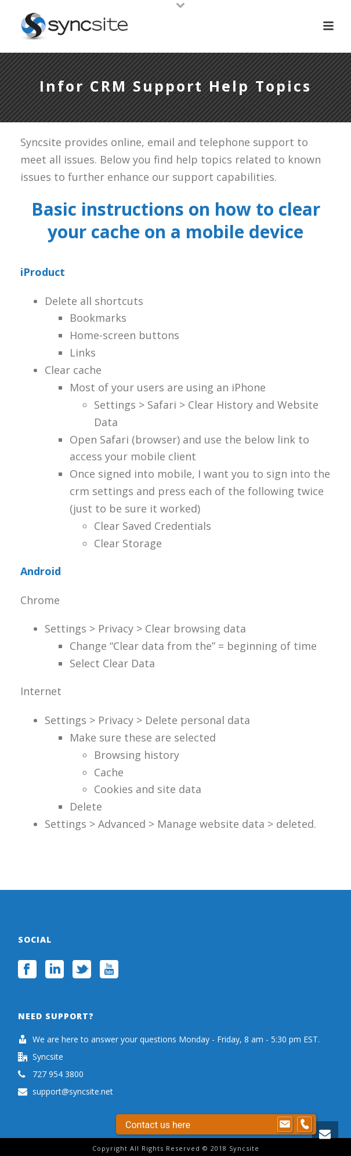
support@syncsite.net (72, 1091)
